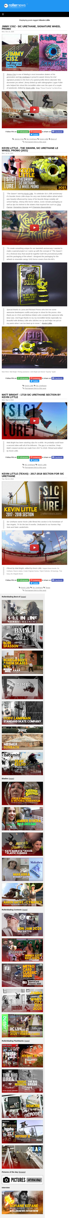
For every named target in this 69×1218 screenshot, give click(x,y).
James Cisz (19, 139)
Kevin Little (30, 88)
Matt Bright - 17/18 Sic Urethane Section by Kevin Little (31, 395)
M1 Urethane (30, 465)
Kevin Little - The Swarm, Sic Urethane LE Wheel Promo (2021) (30, 149)
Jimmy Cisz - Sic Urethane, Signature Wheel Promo (31, 27)
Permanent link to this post (35, 142)
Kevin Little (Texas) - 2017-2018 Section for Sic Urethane (33, 474)
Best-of (54, 139)
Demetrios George (20, 207)
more (23, 597)
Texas (47, 588)
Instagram (37, 132)
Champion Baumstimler (41, 207)
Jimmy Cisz (11, 74)
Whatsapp (24, 132)
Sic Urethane (24, 77)
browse (22, 1172)
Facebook (58, 132)
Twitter (35, 134)
